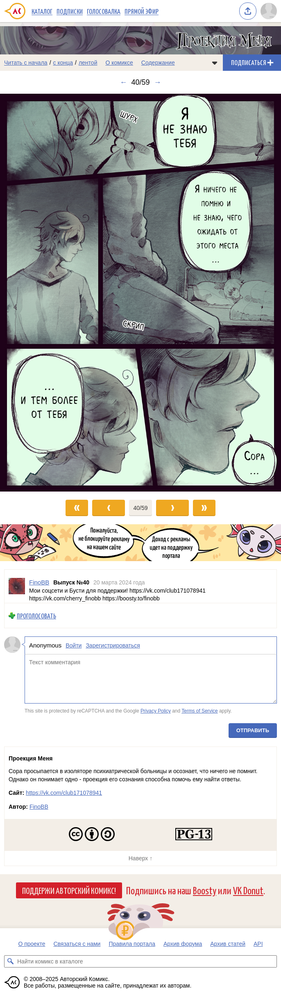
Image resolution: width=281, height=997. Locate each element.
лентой (88, 62)
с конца (63, 62)
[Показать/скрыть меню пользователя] (269, 11)
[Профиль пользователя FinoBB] (17, 586)
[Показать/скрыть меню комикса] (214, 62)
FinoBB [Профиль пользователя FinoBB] (39, 582)
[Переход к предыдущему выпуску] (35, 293)
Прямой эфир (142, 11)
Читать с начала (26, 62)
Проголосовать (36, 615)
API (258, 944)
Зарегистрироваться (113, 646)
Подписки (70, 11)
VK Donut (248, 890)
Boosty (204, 890)
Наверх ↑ (140, 858)
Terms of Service (199, 711)
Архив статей (227, 944)
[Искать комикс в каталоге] (10, 961)
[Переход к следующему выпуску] (140, 293)
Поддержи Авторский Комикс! (69, 890)
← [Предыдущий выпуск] (123, 82)
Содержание (158, 62)
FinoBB (38, 806)
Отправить (252, 730)
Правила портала (132, 944)
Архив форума (182, 944)
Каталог (42, 11)
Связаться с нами (76, 944)
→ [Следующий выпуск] (157, 82)
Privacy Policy (155, 711)
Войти (74, 646)
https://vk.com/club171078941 (64, 792)
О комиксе (119, 62)
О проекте (31, 944)
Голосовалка (103, 11)
